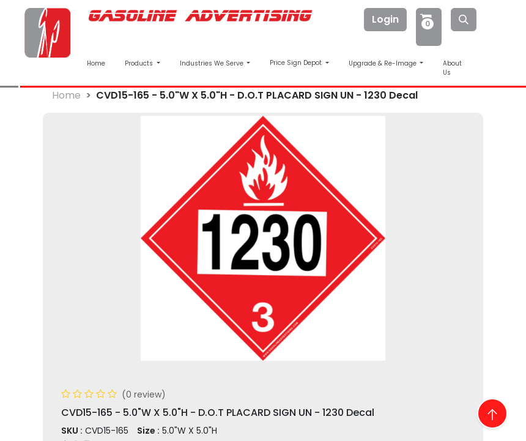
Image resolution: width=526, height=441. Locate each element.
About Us (452, 68)
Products (140, 63)
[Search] (463, 19)
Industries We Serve (212, 63)
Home (96, 63)
